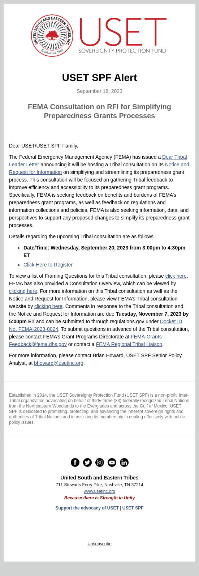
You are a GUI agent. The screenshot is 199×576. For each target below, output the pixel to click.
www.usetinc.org (99, 491)
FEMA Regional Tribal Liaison (129, 344)
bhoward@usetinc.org (58, 363)
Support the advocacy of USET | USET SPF (99, 508)
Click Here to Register (48, 265)
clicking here (23, 291)
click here (176, 276)
